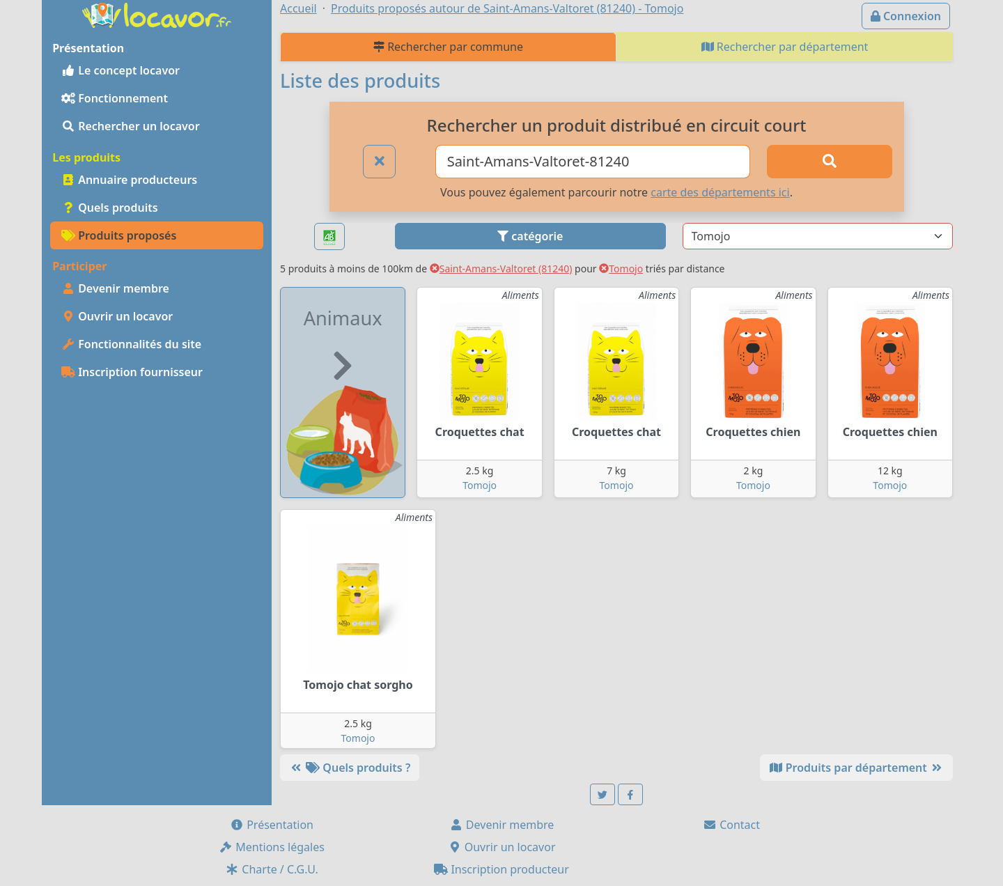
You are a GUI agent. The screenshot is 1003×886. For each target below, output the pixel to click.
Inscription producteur (501, 869)
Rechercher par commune (448, 46)
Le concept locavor (120, 70)
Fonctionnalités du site (131, 344)
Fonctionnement (114, 98)
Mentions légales (272, 847)
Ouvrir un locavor (117, 316)
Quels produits (109, 207)
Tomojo (621, 268)
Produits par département (856, 767)
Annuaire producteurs (129, 179)
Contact (731, 824)
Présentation (271, 824)
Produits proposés (118, 235)
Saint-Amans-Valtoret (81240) (501, 268)
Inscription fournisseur (132, 372)
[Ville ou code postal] (593, 161)
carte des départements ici (720, 192)
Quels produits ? (349, 767)
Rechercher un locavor (130, 126)
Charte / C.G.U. (271, 869)
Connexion (906, 16)
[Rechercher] (829, 161)
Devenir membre (115, 288)
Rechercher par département (785, 46)
